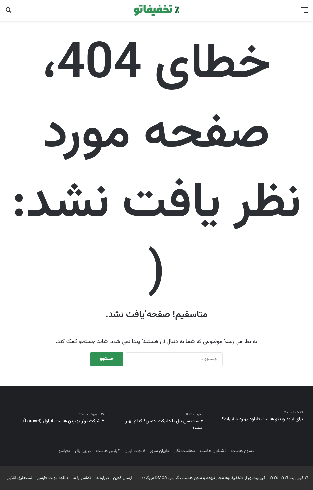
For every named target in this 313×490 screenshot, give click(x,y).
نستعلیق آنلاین (19, 478)
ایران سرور (158, 451)
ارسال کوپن (122, 478)
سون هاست (241, 451)
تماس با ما (82, 478)
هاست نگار (183, 451)
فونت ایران (133, 451)
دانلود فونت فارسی (52, 478)
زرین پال (82, 451)
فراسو (63, 451)
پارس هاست (106, 451)
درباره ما (102, 478)
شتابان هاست (212, 451)
